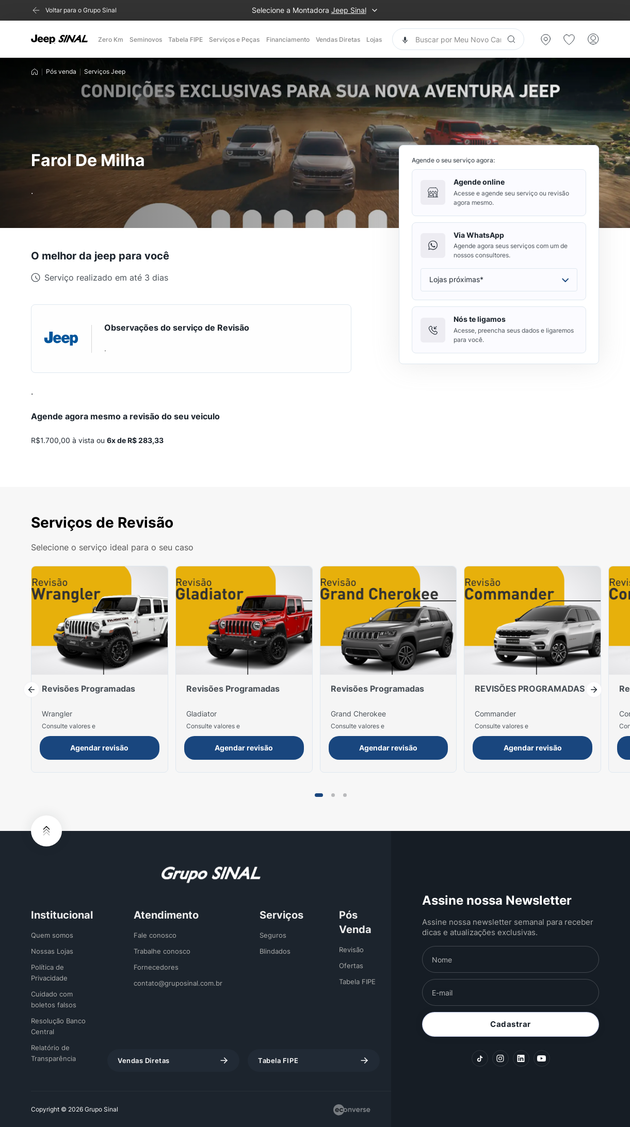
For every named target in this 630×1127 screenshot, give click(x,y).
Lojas (374, 39)
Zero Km (110, 39)
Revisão (351, 949)
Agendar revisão (99, 747)
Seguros (273, 935)
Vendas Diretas (338, 39)
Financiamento (288, 39)
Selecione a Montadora (315, 10)
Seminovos (146, 39)
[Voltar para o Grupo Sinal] (74, 10)
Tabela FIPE (185, 39)
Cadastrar (510, 1024)
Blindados (275, 951)
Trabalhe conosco (162, 951)
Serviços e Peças (234, 39)
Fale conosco (155, 935)
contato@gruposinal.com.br (178, 983)
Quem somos (52, 935)
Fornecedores (156, 967)
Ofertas (351, 965)
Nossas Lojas (52, 951)
